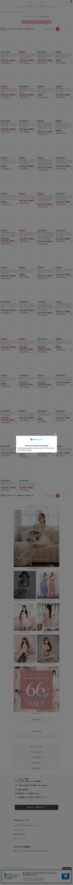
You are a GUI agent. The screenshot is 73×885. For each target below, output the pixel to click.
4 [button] (68, 29)
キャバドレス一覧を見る (36, 22)
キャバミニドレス (7, 12)
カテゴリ (54, 6)
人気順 (9, 29)
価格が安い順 (21, 29)
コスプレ (42, 6)
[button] (71, 29)
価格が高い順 (29, 29)
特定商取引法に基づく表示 (20, 765)
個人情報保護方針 (34, 765)
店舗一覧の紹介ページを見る (23, 724)
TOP (1, 12)
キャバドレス (19, 6)
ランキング (30, 6)
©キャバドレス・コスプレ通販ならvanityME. (36, 867)
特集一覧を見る (36, 533)
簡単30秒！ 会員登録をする (36, 621)
